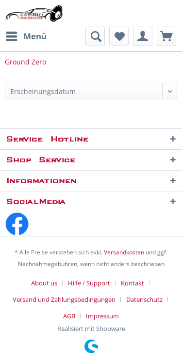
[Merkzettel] (119, 36)
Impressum (102, 316)
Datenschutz (144, 299)
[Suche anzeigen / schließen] (95, 36)
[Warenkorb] (166, 36)
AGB (69, 316)
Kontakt (132, 283)
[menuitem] (25, 36)
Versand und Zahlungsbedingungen (64, 299)
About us (44, 283)
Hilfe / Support (89, 283)
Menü (26, 35)
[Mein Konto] (142, 36)
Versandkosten (124, 252)
